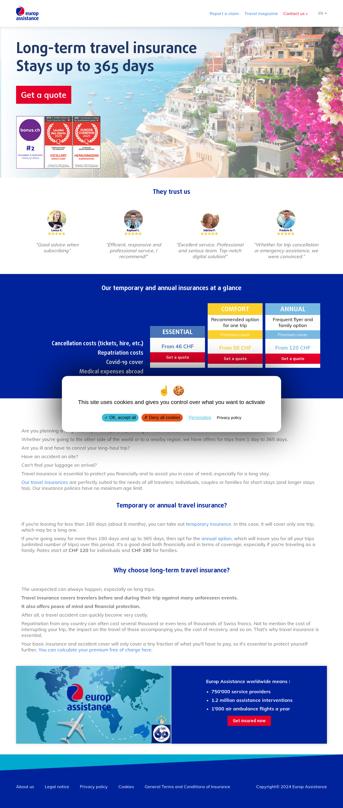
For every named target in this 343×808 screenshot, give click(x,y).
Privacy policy (94, 786)
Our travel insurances (44, 482)
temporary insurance (208, 524)
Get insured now (249, 721)
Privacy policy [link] (229, 417)
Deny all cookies (162, 417)
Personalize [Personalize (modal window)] (200, 417)
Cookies (126, 786)
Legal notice (57, 786)
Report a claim (224, 13)
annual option (217, 538)
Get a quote (43, 95)
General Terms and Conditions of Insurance (187, 786)
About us (25, 786)
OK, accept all (120, 417)
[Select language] (322, 13)
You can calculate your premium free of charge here (95, 650)
